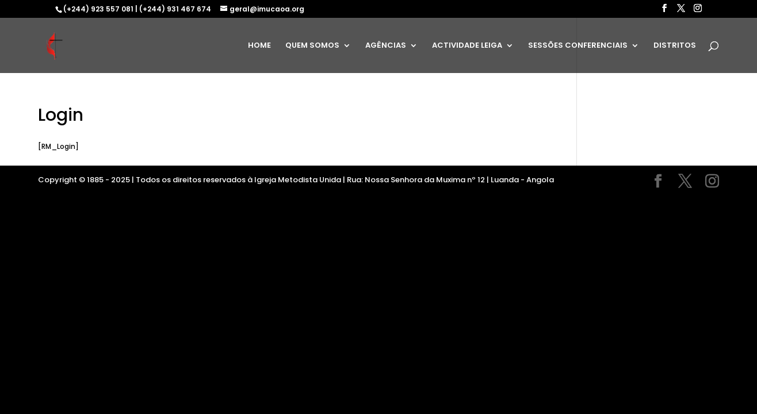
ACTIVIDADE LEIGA (467, 46)
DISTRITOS (674, 46)
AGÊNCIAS (385, 46)
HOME (259, 46)
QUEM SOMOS (312, 46)
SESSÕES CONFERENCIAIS (578, 46)
